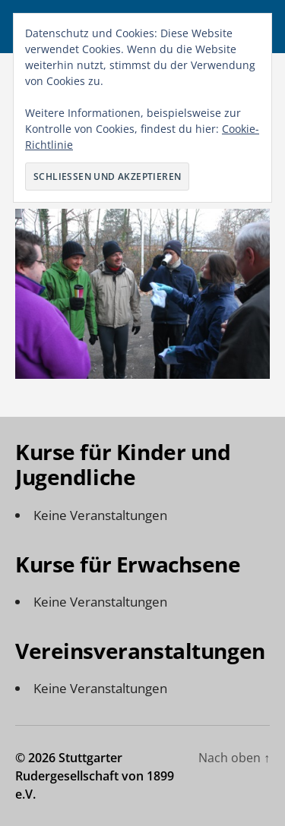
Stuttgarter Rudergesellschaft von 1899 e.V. (94, 775)
